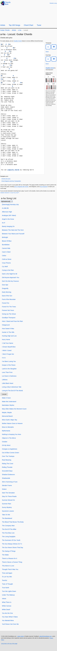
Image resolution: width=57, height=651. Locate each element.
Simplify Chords (18, 41)
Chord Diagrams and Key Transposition (11, 181)
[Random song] (53, 3)
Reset (47, 51)
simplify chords (13, 170)
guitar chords (20, 636)
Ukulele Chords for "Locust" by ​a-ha (9, 192)
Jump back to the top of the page (9, 643)
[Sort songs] (7, 201)
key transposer (43, 186)
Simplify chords (50, 68)
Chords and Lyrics (5, 178)
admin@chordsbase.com (45, 636)
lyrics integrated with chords (21, 186)
